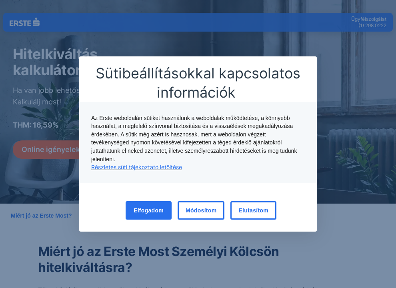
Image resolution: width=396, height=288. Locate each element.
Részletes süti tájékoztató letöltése (136, 167)
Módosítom (201, 210)
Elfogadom (149, 210)
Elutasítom (253, 210)
